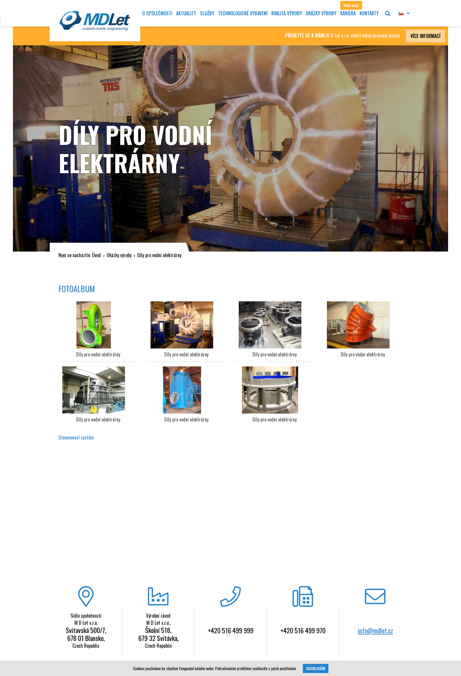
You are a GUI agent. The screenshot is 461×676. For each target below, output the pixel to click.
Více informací (425, 35)
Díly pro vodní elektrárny (159, 255)
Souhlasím (315, 668)
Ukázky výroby (119, 255)
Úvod (96, 255)
